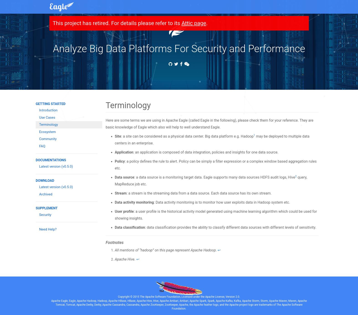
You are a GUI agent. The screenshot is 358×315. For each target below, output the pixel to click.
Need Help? (48, 229)
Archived (45, 194)
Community (48, 139)
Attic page (193, 23)
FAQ (42, 146)
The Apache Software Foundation (160, 296)
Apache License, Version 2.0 (222, 296)
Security (45, 215)
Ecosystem (47, 132)
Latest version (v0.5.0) (56, 166)
